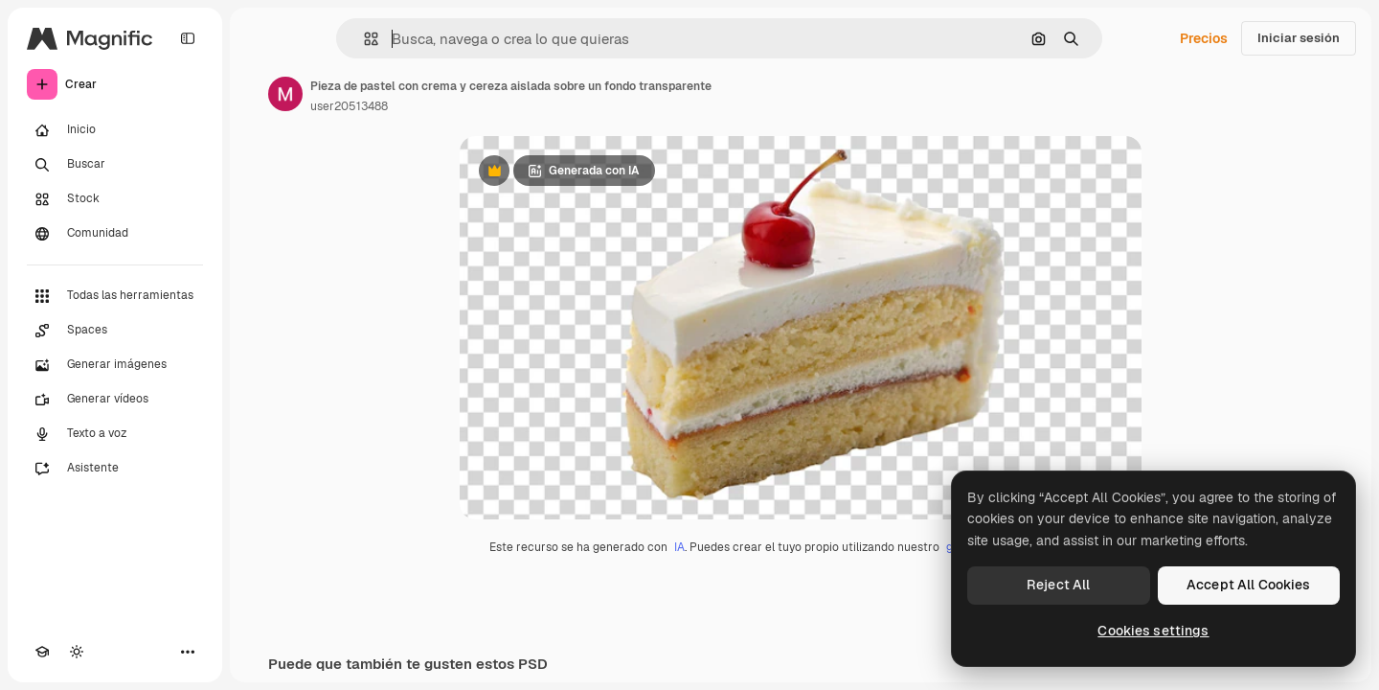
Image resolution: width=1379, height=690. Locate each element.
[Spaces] (115, 330)
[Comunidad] (115, 233)
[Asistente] (115, 468)
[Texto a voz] (115, 434)
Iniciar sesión (1298, 38)
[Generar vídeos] (115, 399)
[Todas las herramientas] (115, 296)
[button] (363, 39)
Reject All (1058, 584)
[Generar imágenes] (115, 365)
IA (679, 547)
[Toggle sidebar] (187, 38)
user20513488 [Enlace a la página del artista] (349, 106)
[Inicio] (115, 130)
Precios (1204, 38)
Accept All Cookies (1249, 584)
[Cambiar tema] (76, 651)
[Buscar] (115, 165)
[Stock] (115, 199)
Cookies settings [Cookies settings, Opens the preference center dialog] (1153, 630)
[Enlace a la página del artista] (285, 94)
